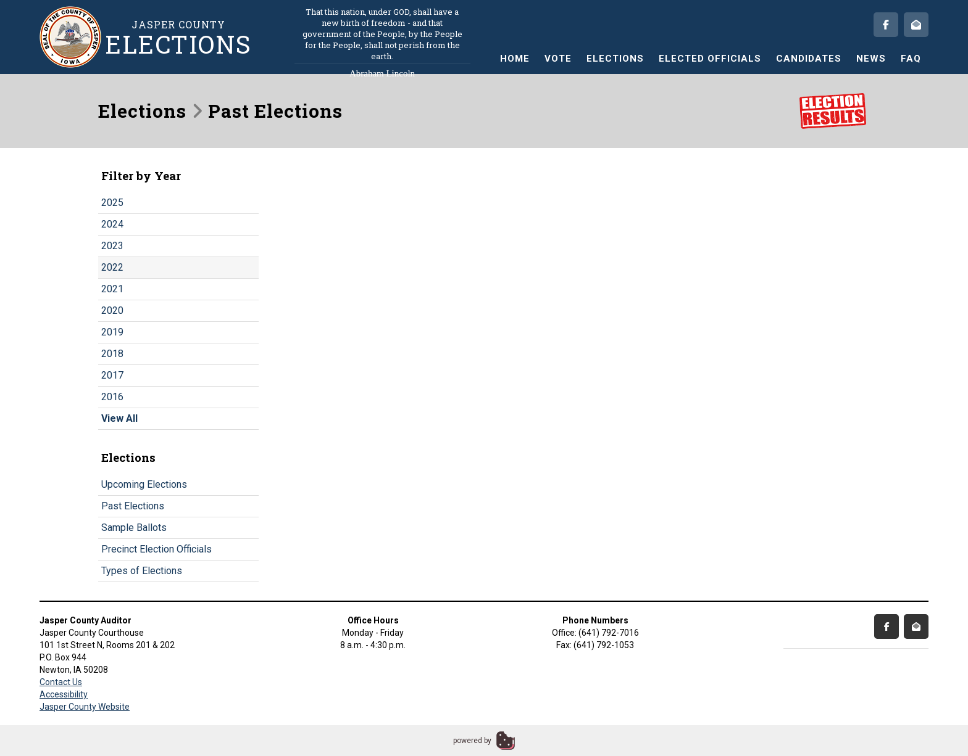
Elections (615, 58)
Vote (558, 58)
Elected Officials (710, 58)
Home (515, 58)
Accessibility (64, 694)
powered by (472, 740)
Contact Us (61, 682)
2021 (112, 289)
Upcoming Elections (144, 484)
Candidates (808, 58)
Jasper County (178, 37)
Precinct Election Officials (156, 549)
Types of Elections (141, 571)
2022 (112, 267)
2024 (112, 224)
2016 (112, 397)
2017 (112, 375)
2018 (112, 354)
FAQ (911, 58)
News (871, 58)
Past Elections (132, 506)
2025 (112, 202)
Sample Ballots (134, 527)
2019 (112, 332)
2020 (112, 310)
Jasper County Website (85, 707)
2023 (112, 246)
